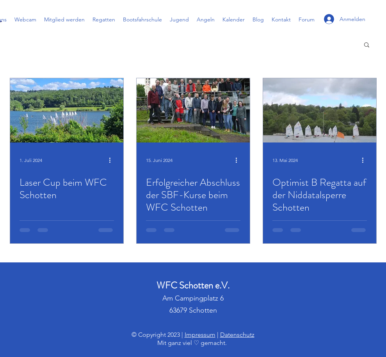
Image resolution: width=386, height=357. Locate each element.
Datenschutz (237, 334)
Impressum (200, 334)
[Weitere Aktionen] (112, 160)
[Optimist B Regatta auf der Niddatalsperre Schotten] (319, 110)
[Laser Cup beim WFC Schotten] (66, 110)
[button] (366, 45)
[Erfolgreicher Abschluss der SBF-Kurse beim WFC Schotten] (193, 110)
